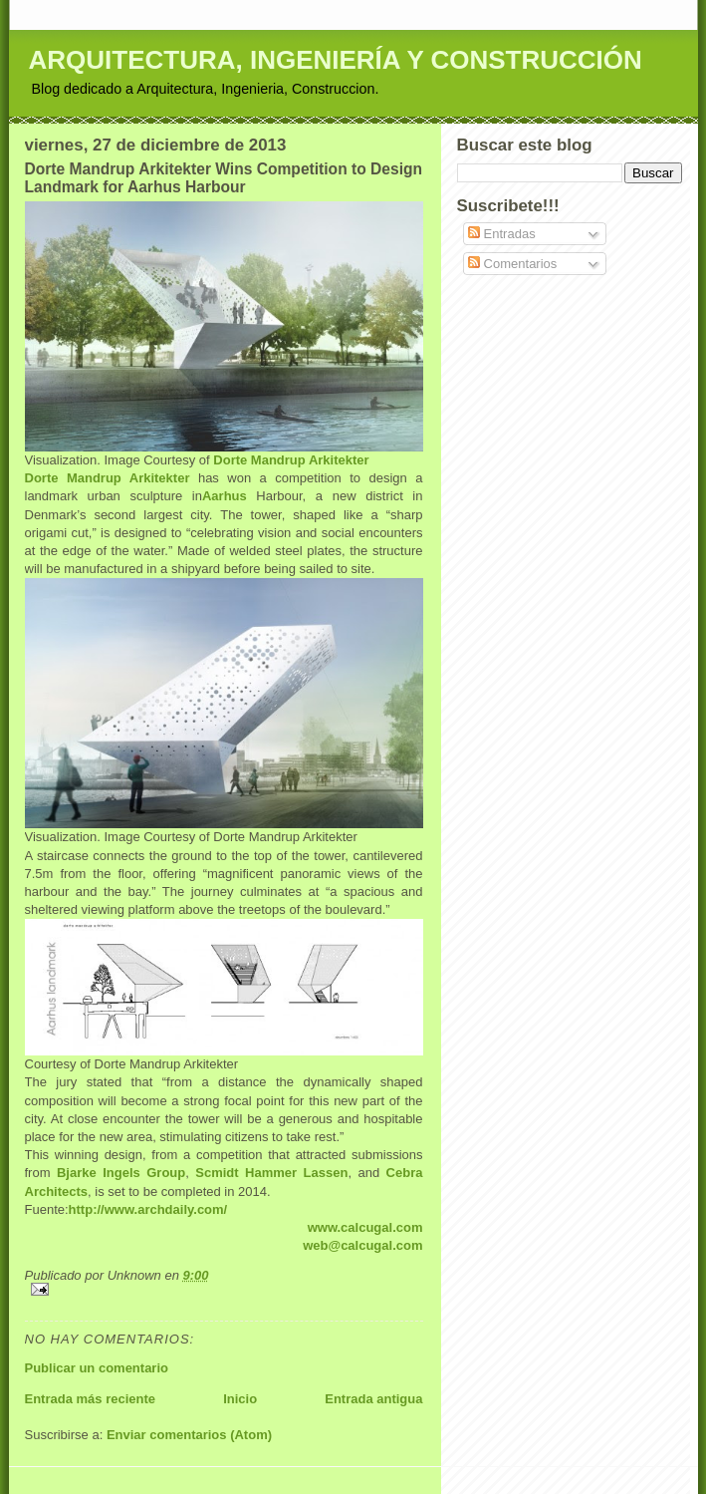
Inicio (240, 1398)
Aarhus (224, 495)
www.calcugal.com (365, 1227)
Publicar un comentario (96, 1367)
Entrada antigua (373, 1398)
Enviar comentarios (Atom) (189, 1434)
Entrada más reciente (90, 1398)
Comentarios (512, 263)
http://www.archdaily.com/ (148, 1209)
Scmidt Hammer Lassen (271, 1172)
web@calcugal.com (362, 1245)
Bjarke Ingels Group (121, 1172)
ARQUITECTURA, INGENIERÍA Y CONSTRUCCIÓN (335, 60)
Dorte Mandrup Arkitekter (290, 459)
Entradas (502, 233)
